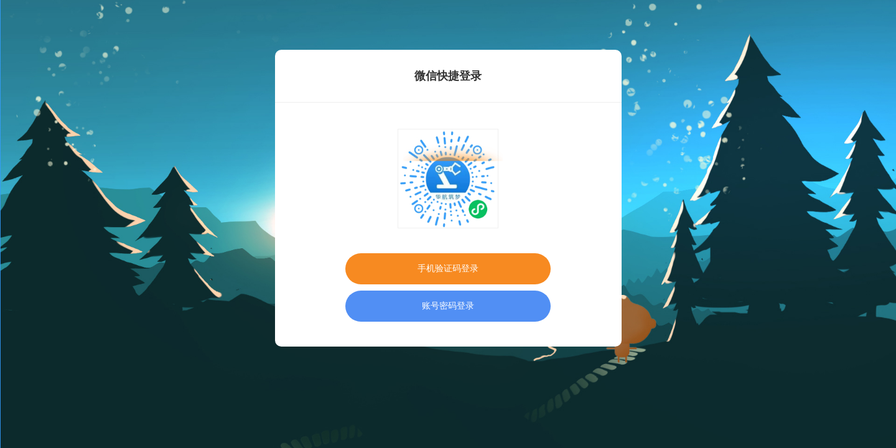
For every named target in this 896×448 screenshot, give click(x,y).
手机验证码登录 (448, 268)
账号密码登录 (448, 305)
